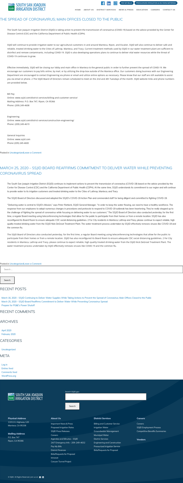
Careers (155, 10)
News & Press (126, 10)
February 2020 (9, 334)
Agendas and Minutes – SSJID (64, 439)
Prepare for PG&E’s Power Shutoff (18, 305)
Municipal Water (101, 435)
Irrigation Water (101, 427)
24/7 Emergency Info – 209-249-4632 (68, 442)
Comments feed (9, 372)
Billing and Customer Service (107, 423)
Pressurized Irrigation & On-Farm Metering (156, 3)
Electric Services (101, 439)
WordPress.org (9, 376)
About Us (89, 10)
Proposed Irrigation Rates (62, 427)
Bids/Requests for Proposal (63, 454)
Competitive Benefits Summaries (151, 431)
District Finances (58, 450)
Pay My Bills (126, 3)
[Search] (72, 406)
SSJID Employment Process (149, 427)
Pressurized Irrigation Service (107, 446)
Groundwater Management (106, 431)
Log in (4, 364)
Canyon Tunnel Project (61, 461)
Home (78, 10)
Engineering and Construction (107, 442)
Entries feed (7, 368)
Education (142, 10)
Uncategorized (17, 152)
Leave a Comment (32, 152)
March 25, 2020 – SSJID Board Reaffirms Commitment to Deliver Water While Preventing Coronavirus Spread (55, 301)
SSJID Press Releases (60, 431)
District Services (106, 10)
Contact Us (169, 10)
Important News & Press (62, 423)
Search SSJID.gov (72, 392)
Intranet (54, 458)
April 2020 (6, 330)
